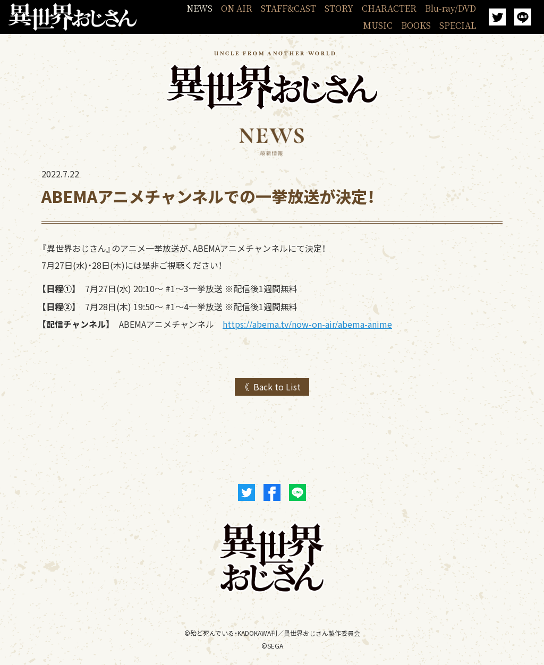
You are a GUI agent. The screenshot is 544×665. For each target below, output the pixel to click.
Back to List (277, 386)
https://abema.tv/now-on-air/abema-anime (307, 324)
